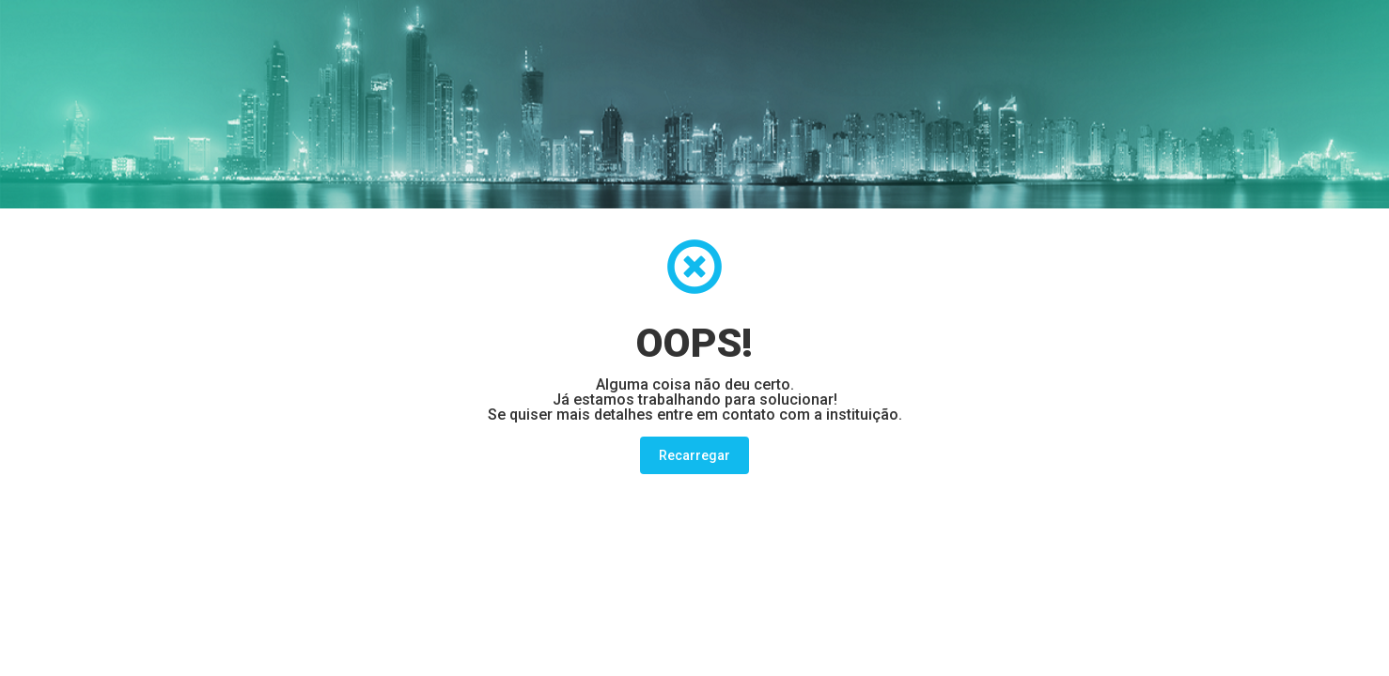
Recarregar (694, 455)
